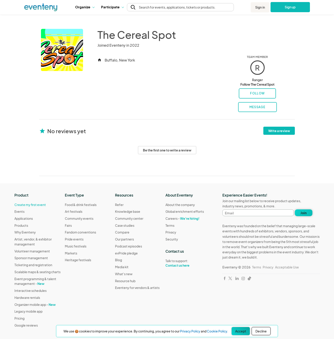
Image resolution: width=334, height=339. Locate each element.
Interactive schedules (30, 291)
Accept (240, 331)
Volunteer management (32, 251)
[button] (84, 7)
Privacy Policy (190, 331)
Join (303, 213)
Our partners (124, 239)
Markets (71, 253)
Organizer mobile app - (35, 304)
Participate (112, 7)
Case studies (124, 225)
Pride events (74, 239)
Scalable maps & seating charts (37, 272)
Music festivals (75, 246)
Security (171, 239)
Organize (84, 7)
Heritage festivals (78, 260)
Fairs (68, 225)
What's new (124, 274)
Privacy (170, 232)
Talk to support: (184, 263)
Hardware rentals (27, 297)
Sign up (290, 7)
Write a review (279, 131)
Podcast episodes (128, 246)
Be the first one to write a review (167, 150)
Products (21, 225)
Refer (119, 205)
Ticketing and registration (33, 265)
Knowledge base (127, 211)
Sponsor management (31, 258)
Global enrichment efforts (184, 211)
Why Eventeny (25, 232)
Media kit (122, 267)
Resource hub (125, 281)
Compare (122, 232)
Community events (79, 218)
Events (19, 211)
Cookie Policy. (217, 331)
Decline (261, 331)
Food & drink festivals (81, 205)
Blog (118, 260)
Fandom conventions (80, 232)
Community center (129, 218)
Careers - (182, 218)
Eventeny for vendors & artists (137, 288)
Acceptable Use (287, 267)
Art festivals (73, 211)
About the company (180, 205)
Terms (169, 225)
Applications (23, 218)
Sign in (260, 7)
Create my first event (30, 205)
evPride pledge (126, 253)
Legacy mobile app (28, 311)
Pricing (19, 318)
